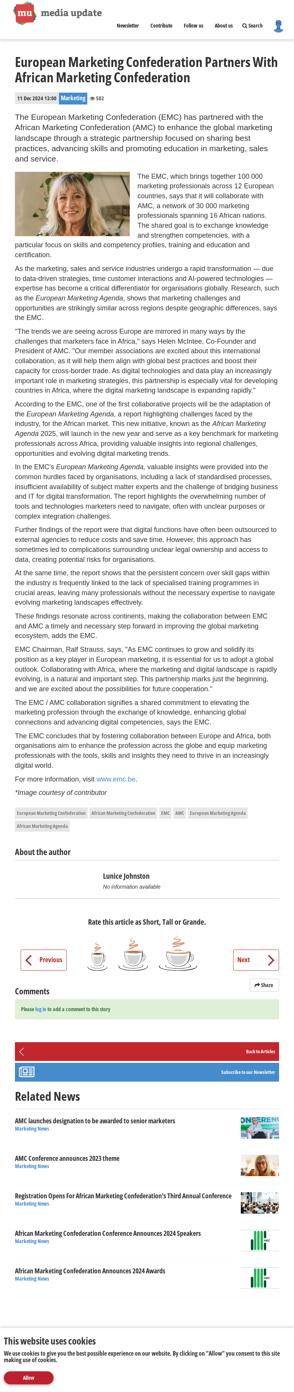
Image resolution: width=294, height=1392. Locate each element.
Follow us (193, 25)
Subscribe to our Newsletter (248, 1072)
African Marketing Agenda (42, 825)
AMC (179, 812)
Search (252, 25)
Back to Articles (260, 1051)
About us (224, 25)
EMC (165, 812)
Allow (28, 1377)
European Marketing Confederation (51, 812)
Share (264, 985)
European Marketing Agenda (218, 812)
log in (40, 1009)
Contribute (161, 25)
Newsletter (128, 25)
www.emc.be (116, 779)
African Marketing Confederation (123, 812)
